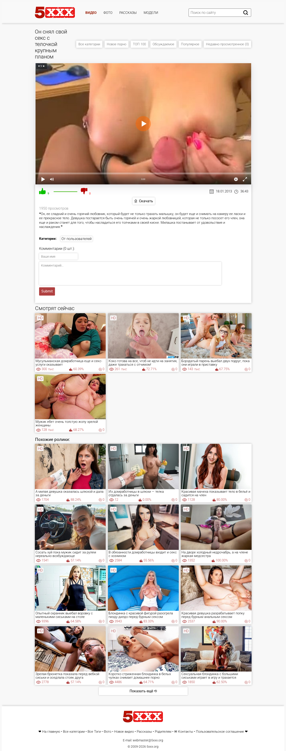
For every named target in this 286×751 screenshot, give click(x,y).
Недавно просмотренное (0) (227, 44)
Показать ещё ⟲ (143, 691)
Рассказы (128, 13)
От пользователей (76, 239)
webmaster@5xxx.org (148, 740)
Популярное (190, 44)
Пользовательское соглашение (220, 732)
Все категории (89, 44)
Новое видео (124, 732)
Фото (107, 13)
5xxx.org (152, 746)
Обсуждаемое (163, 44)
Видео (91, 13)
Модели (151, 13)
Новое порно (116, 44)
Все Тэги (94, 732)
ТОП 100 (139, 44)
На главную (51, 732)
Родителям (163, 732)
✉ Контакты (183, 732)
